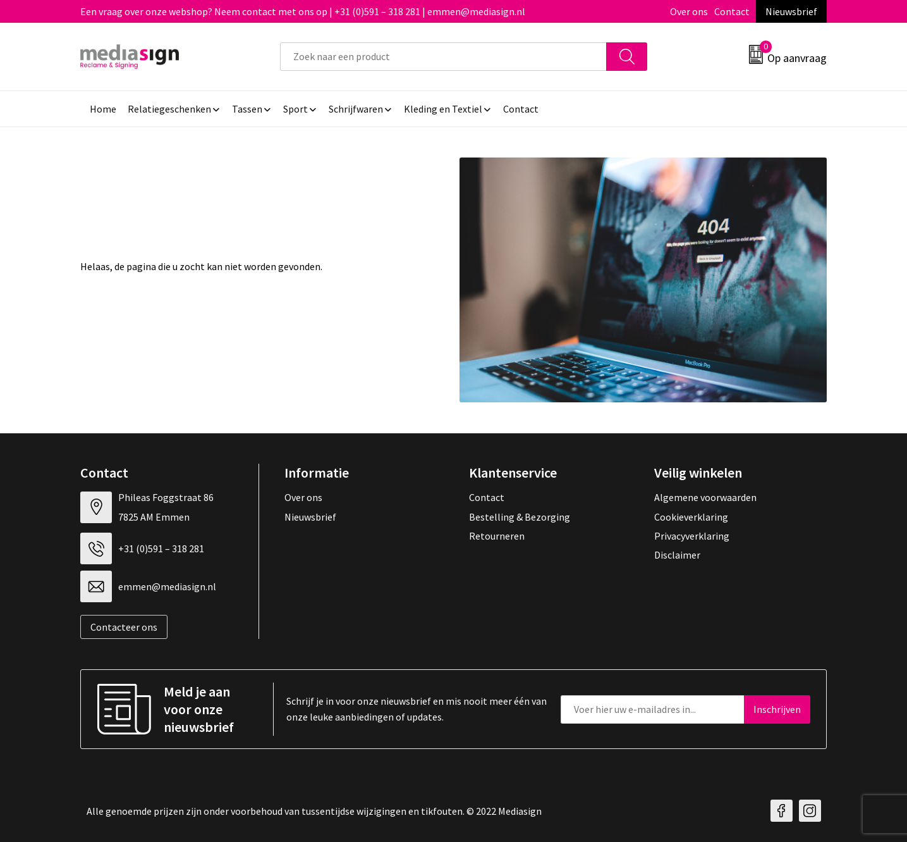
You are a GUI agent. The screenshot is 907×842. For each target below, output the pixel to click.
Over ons (689, 11)
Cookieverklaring (691, 517)
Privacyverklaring (691, 535)
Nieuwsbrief (791, 11)
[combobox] (443, 56)
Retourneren (497, 535)
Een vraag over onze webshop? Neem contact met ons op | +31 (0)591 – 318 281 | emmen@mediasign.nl (302, 11)
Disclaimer (677, 554)
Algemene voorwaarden (705, 497)
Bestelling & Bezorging (519, 517)
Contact (732, 11)
